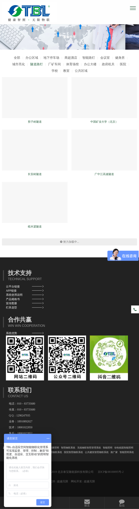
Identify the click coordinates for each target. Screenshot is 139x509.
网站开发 (76, 481)
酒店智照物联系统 (52, 452)
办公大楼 (90, 64)
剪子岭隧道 (35, 121)
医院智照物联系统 (73, 452)
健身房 (120, 57)
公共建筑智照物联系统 (97, 452)
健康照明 (54, 447)
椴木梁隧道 (35, 226)
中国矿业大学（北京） (104, 121)
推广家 (114, 452)
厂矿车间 (54, 64)
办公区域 (31, 57)
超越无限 (62, 481)
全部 (17, 57)
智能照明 (107, 447)
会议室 (105, 57)
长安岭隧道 (35, 174)
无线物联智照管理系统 (89, 447)
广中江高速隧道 (104, 174)
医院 (123, 64)
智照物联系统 (68, 447)
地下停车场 (51, 57)
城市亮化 (18, 64)
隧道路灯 (36, 64)
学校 (55, 70)
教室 (66, 70)
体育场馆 (72, 64)
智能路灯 (88, 57)
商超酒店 (71, 57)
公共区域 (81, 70)
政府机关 (108, 64)
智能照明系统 (127, 452)
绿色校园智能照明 (123, 447)
